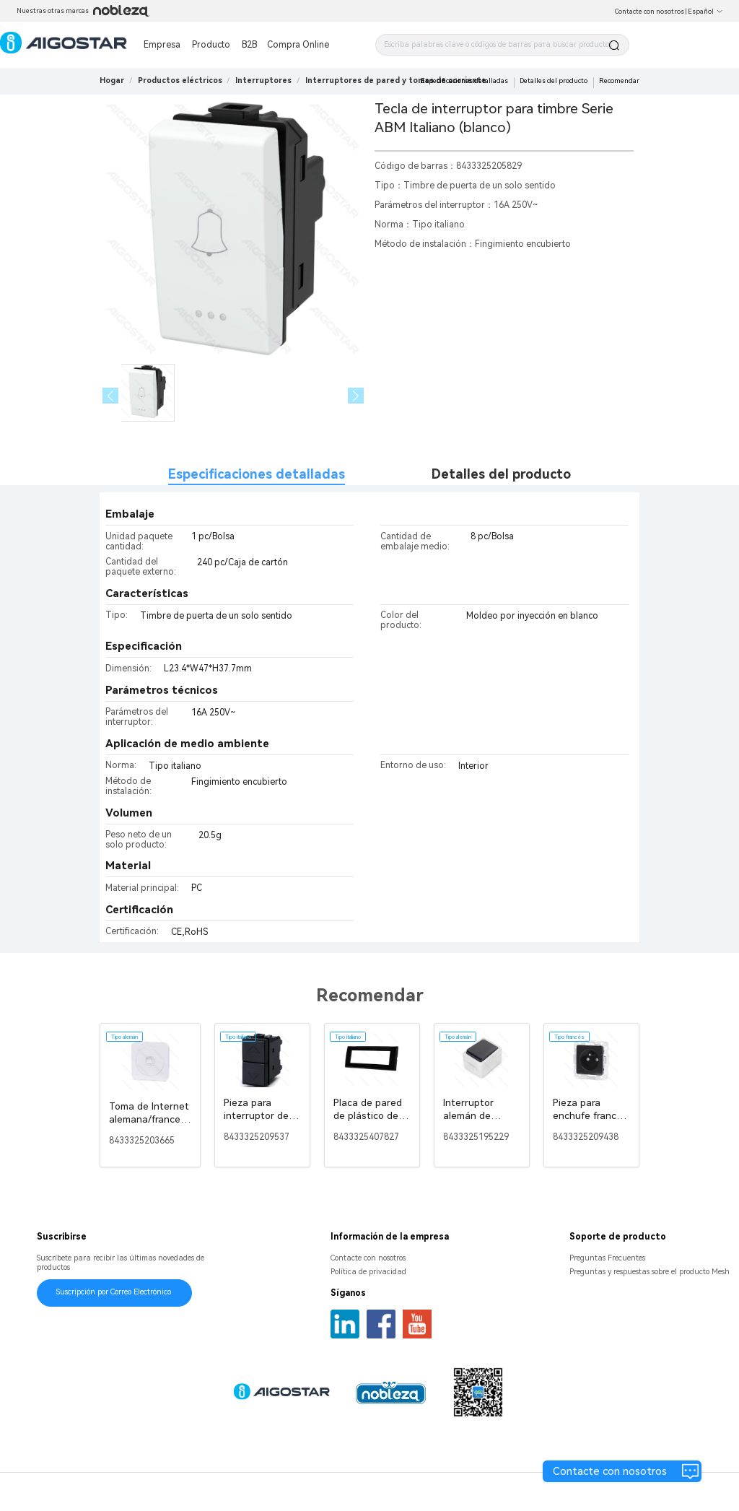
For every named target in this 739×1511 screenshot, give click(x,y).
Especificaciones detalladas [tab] (256, 474)
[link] (180, 80)
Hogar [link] (112, 80)
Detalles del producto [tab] (501, 474)
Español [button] (705, 11)
